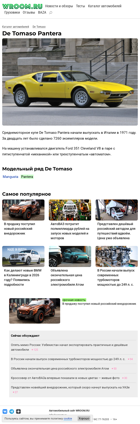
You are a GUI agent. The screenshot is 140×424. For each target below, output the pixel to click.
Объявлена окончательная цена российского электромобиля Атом (60, 368)
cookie (68, 418)
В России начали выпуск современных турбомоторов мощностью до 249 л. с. (68, 359)
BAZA (42, 12)
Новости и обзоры (59, 6)
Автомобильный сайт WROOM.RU (69, 410)
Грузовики (12, 12)
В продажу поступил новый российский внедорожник (19, 228)
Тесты (80, 6)
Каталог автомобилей (104, 6)
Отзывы (29, 12)
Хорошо (84, 418)
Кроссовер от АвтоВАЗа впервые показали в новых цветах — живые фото (65, 378)
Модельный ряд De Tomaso (37, 169)
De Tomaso (39, 26)
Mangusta (10, 177)
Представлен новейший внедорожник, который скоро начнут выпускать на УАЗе (70, 387)
